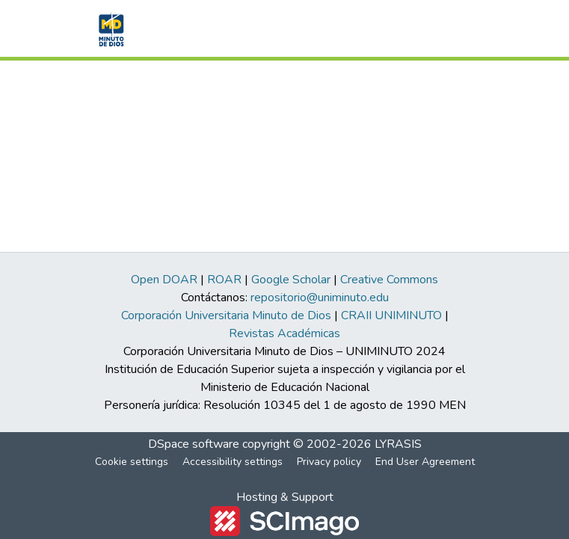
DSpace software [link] (193, 444)
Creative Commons (389, 279)
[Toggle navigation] (457, 28)
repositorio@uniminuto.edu (319, 297)
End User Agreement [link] (425, 462)
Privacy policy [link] (329, 462)
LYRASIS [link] (398, 444)
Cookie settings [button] (131, 462)
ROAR (224, 279)
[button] (109, 28)
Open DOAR (164, 279)
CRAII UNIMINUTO (391, 315)
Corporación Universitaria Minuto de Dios (226, 315)
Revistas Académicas (284, 333)
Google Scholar (290, 279)
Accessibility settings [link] (232, 462)
